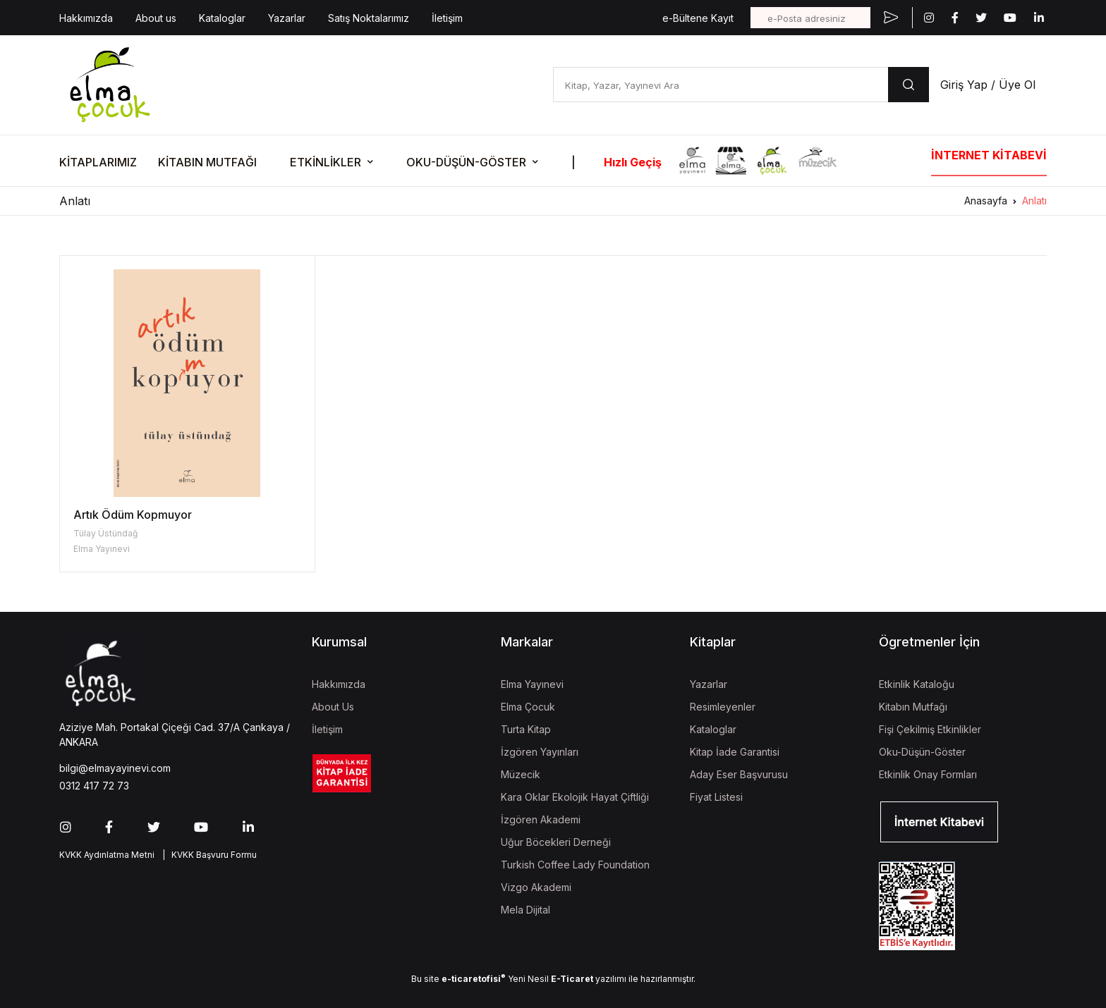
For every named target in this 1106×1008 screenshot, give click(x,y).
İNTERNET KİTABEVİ (989, 155)
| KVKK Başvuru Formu (207, 854)
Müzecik (520, 774)
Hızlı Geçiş (633, 162)
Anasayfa (985, 201)
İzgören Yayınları (539, 752)
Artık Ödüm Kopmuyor (132, 515)
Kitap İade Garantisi (734, 752)
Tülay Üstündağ (105, 533)
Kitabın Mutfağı (913, 707)
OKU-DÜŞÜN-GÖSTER (466, 162)
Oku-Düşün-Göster (922, 752)
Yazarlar (286, 18)
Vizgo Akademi (536, 887)
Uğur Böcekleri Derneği (556, 842)
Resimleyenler (722, 707)
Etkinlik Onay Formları (928, 774)
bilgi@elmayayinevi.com (115, 768)
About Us (333, 707)
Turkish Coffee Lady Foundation (575, 865)
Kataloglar (222, 18)
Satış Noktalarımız (368, 18)
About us (155, 18)
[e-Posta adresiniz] (810, 17)
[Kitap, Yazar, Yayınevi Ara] (720, 84)
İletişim (447, 18)
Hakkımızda (86, 18)
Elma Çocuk (528, 707)
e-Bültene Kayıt (698, 18)
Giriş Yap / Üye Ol (987, 85)
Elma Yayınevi (101, 548)
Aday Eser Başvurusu (739, 774)
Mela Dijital (525, 910)
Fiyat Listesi (716, 797)
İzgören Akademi (541, 819)
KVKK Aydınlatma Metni (106, 854)
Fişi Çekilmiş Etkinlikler (930, 729)
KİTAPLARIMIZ (98, 162)
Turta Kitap (526, 729)
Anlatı (1034, 201)
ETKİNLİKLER (325, 162)
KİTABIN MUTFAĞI (207, 162)
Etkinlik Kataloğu (916, 684)
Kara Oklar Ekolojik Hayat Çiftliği (575, 797)
